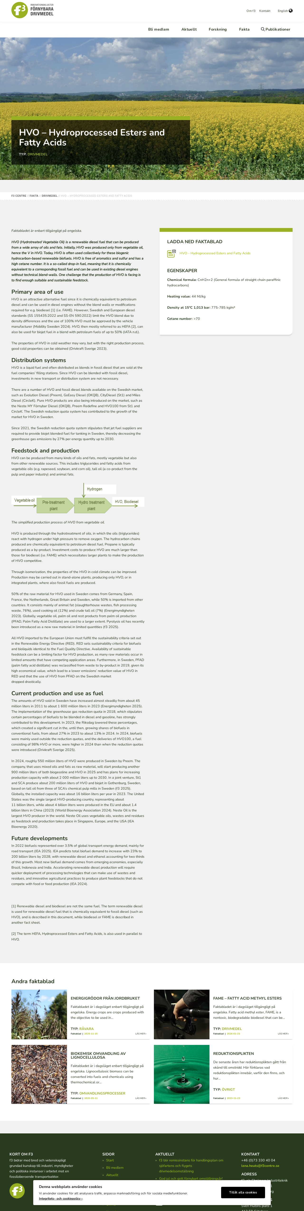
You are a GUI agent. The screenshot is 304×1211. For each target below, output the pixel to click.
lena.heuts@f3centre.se (260, 1165)
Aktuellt (189, 29)
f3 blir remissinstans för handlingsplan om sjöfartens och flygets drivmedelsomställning (191, 1166)
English (285, 11)
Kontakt (264, 11)
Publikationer (278, 29)
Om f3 (251, 11)
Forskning (218, 29)
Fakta (244, 29)
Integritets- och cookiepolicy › (60, 1197)
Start (110, 1160)
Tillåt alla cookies (243, 1191)
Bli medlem (158, 29)
